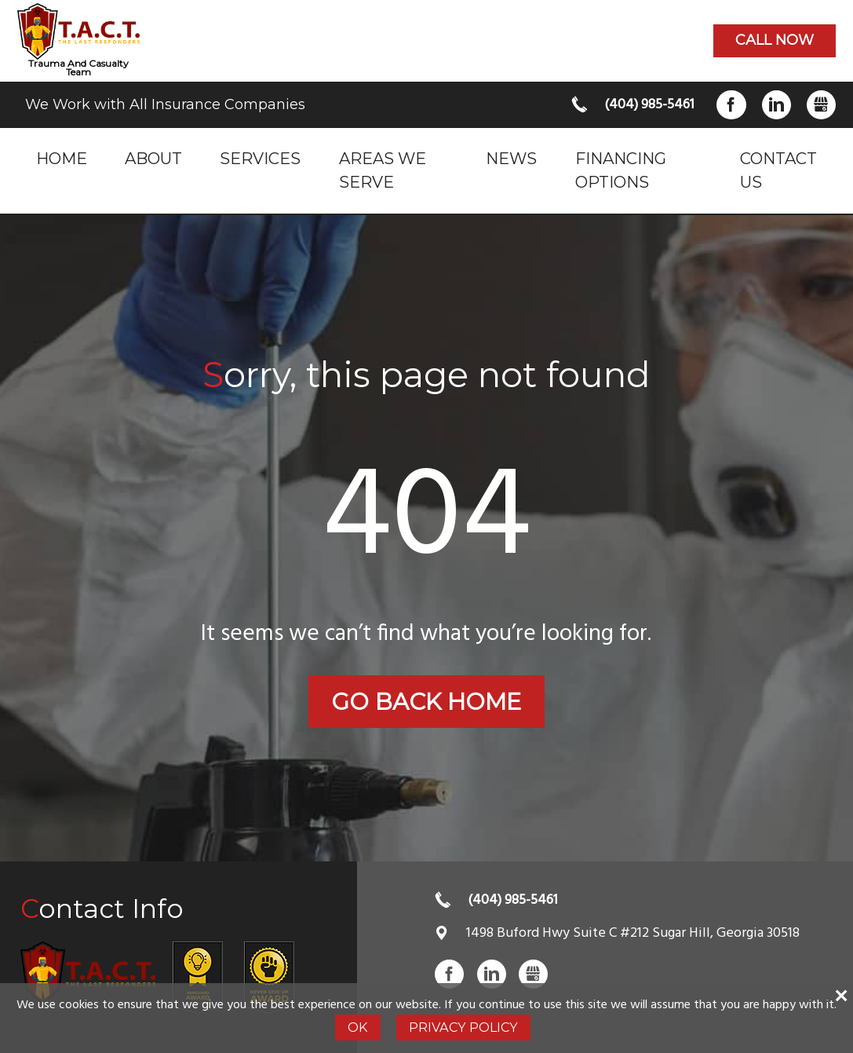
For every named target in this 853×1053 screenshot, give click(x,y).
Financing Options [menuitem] (620, 170)
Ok (357, 1027)
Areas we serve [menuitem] (382, 170)
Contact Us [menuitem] (778, 170)
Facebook (730, 104)
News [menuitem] (511, 158)
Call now (774, 40)
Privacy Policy (463, 1027)
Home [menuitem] (61, 158)
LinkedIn (776, 104)
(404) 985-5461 (647, 104)
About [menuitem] (153, 158)
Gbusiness (821, 104)
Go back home (426, 701)
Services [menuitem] (260, 158)
